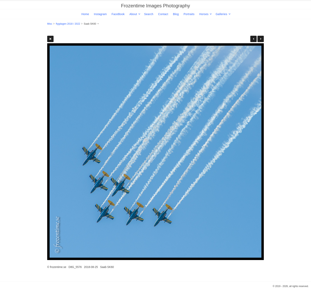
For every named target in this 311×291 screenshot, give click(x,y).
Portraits (188, 14)
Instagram (100, 14)
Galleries (221, 14)
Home (85, 14)
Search (148, 14)
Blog (176, 14)
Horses (203, 14)
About (133, 14)
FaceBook (118, 14)
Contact (163, 14)
